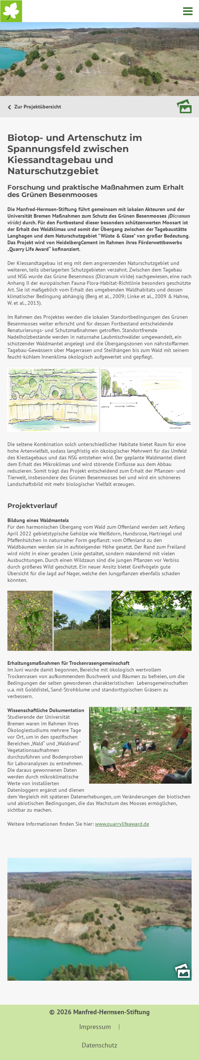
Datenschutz (99, 1045)
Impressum (95, 1026)
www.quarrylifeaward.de (122, 824)
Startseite (11, 11)
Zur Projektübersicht (37, 106)
